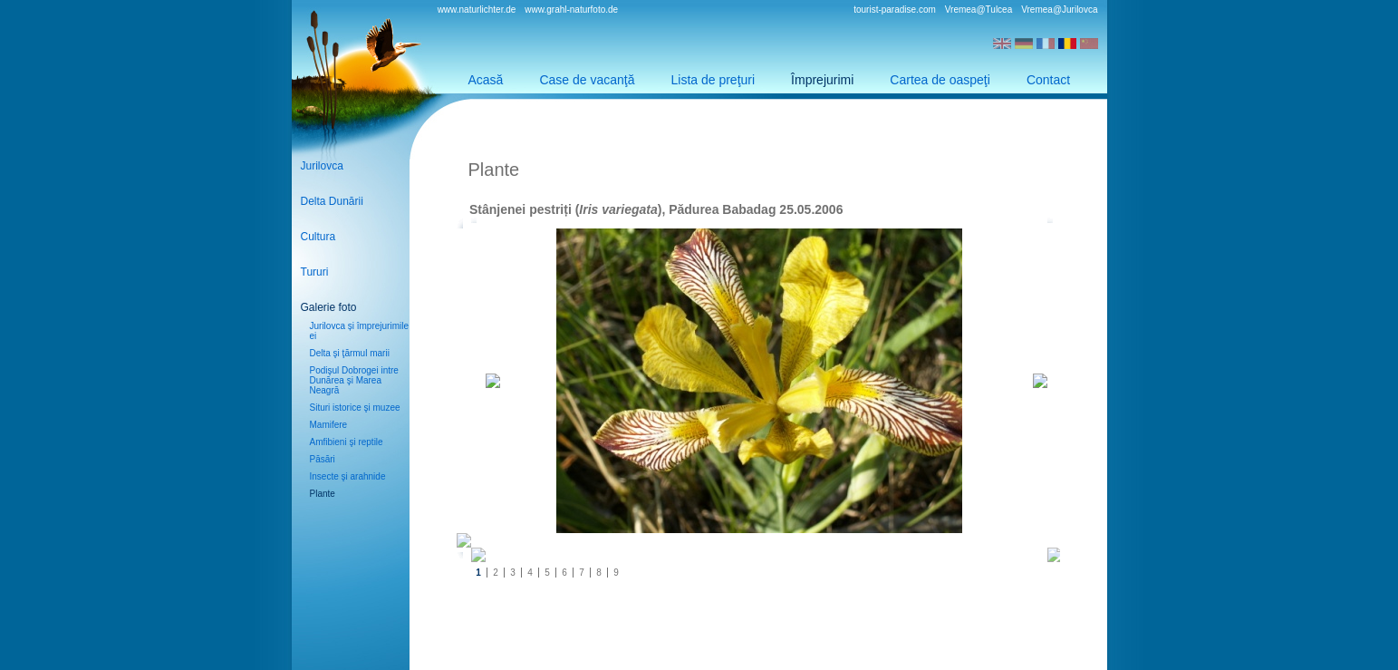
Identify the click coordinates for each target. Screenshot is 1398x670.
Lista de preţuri (713, 80)
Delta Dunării (332, 201)
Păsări (322, 459)
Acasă (486, 80)
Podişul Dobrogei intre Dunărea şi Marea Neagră (354, 380)
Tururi (315, 272)
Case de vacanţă (586, 80)
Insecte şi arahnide (348, 476)
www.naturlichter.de (477, 10)
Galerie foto (329, 307)
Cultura (318, 236)
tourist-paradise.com (894, 10)
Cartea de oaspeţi (940, 80)
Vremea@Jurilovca (1059, 10)
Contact (1048, 80)
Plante (322, 494)
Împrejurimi (822, 80)
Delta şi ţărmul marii (350, 353)
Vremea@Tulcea (978, 10)
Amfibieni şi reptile (346, 442)
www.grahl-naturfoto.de (571, 10)
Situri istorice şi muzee (355, 408)
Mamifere (329, 425)
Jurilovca (322, 166)
